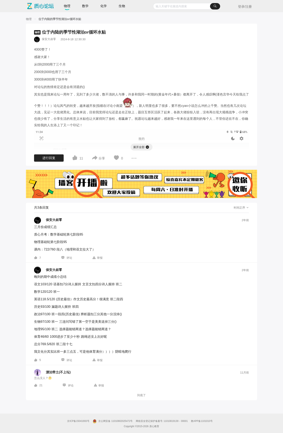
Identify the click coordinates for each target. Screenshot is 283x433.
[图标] (147, 146)
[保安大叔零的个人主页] (48, 220)
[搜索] (215, 6)
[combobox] (186, 6)
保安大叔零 (49, 39)
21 (41, 385)
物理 (67, 6)
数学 (85, 6)
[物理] (29, 19)
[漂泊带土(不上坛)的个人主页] (52, 372)
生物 (122, 6)
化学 (103, 6)
